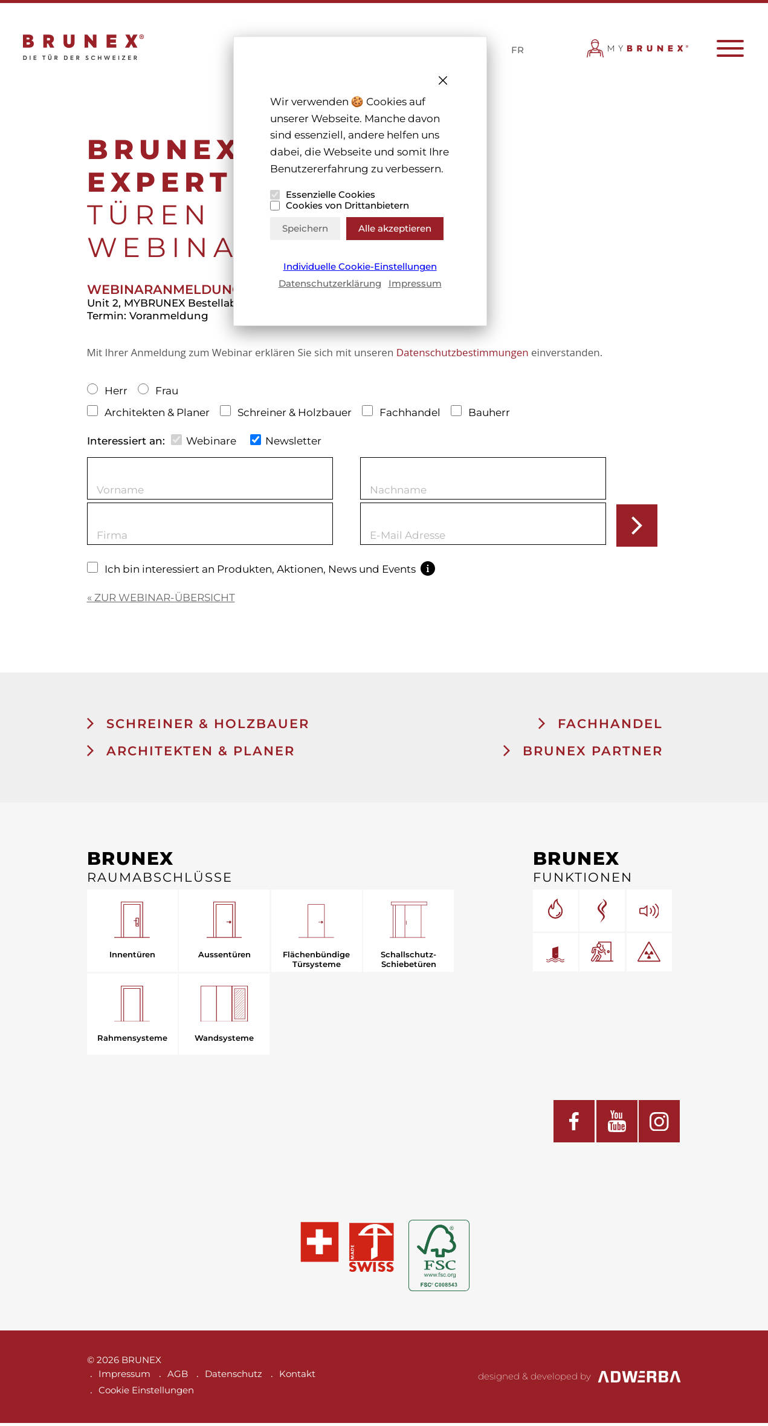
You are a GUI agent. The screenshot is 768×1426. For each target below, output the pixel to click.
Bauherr (481, 415)
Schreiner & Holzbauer (287, 415)
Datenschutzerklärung (330, 283)
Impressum (415, 283)
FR (517, 51)
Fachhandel (403, 415)
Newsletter (286, 443)
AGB (177, 1376)
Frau (158, 394)
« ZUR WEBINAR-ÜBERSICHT (161, 600)
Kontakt (297, 1376)
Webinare (204, 443)
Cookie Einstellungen (146, 1393)
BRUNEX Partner (583, 753)
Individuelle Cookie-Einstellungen (360, 266)
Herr (109, 394)
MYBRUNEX (638, 53)
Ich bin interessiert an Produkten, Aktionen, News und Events (261, 571)
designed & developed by (580, 1379)
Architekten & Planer (150, 415)
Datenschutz (233, 1376)
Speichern (305, 228)
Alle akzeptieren (394, 228)
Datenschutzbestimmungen (462, 355)
